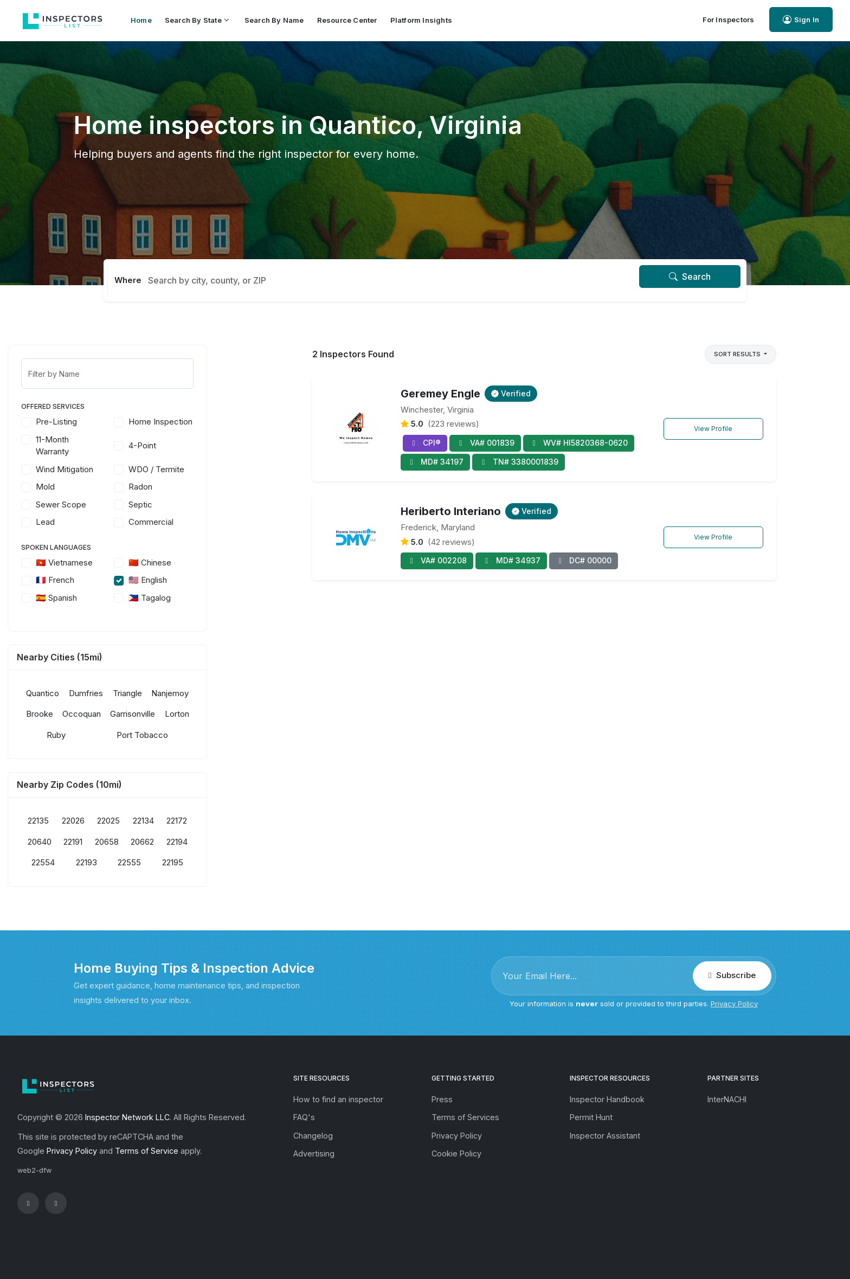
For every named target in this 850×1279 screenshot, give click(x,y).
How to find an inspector (338, 1099)
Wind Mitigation (130, 469)
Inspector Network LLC (127, 1117)
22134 (209, 820)
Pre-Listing (122, 421)
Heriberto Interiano (451, 511)
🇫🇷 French (121, 580)
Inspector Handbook (607, 1099)
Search (690, 276)
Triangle (193, 693)
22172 (243, 820)
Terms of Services (465, 1117)
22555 (195, 862)
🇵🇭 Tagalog (216, 598)
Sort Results (738, 354)
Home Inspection (227, 421)
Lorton (242, 714)
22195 (238, 862)
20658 (172, 842)
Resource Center (347, 20)
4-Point (208, 445)
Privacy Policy (734, 1003)
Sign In (801, 19)
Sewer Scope (127, 504)
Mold (111, 486)
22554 (109, 862)
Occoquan (147, 714)
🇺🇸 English (214, 580)
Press (442, 1099)
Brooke (105, 714)
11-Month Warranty (118, 445)
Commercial (217, 522)
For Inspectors (729, 19)
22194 (243, 842)
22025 (174, 820)
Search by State (196, 20)
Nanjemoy (236, 693)
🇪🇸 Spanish (122, 598)
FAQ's (304, 1117)
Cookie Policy (456, 1153)
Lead (111, 522)
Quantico (108, 693)
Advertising (313, 1153)
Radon (206, 486)
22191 (139, 842)
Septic (206, 504)
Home (141, 20)
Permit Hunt (591, 1117)
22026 (138, 820)
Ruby (122, 735)
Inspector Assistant (605, 1135)
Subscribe (732, 975)
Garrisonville (198, 714)
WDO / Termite (222, 469)
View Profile (713, 429)
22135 (104, 820)
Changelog (313, 1135)
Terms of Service (146, 1150)
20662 (208, 842)
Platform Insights (421, 20)
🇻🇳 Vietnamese (130, 562)
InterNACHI (726, 1099)
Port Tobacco (208, 735)
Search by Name (274, 20)
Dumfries (152, 693)
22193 (152, 862)
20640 (105, 842)
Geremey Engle (440, 393)
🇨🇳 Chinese (216, 562)
